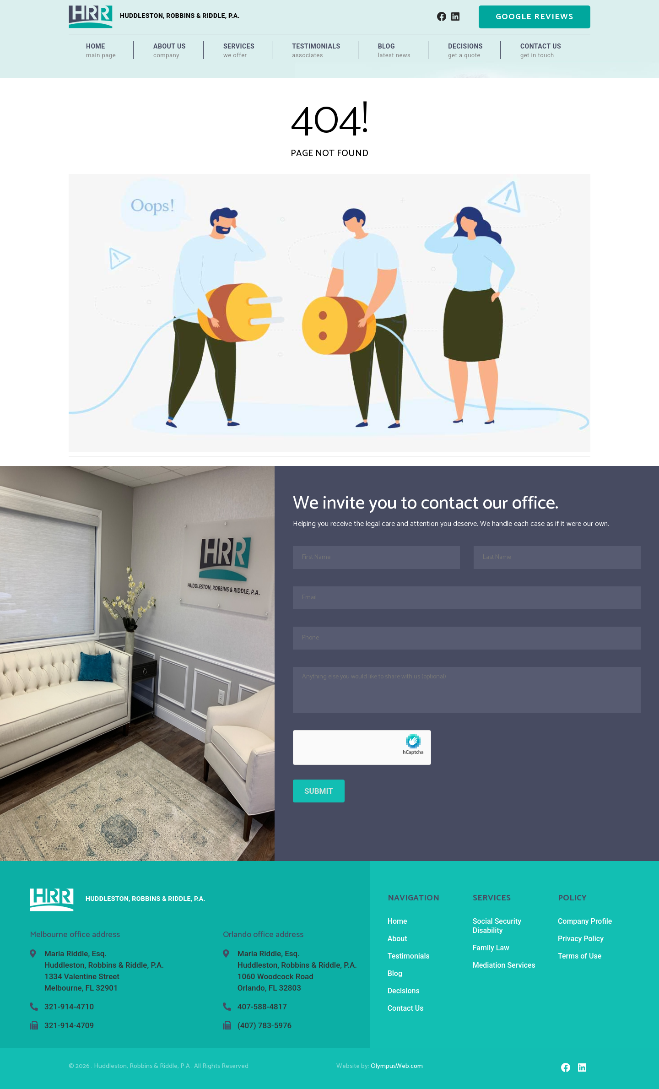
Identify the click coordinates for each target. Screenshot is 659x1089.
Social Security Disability (497, 926)
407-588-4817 (262, 1006)
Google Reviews (534, 17)
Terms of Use (579, 956)
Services (238, 51)
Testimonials (316, 51)
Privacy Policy (581, 938)
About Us (169, 51)
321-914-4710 (69, 1006)
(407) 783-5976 (265, 1025)
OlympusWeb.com (397, 1066)
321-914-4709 (69, 1025)
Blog (394, 51)
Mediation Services (504, 965)
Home (101, 51)
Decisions (465, 51)
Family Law (491, 947)
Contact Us (540, 51)
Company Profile (585, 921)
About (397, 938)
